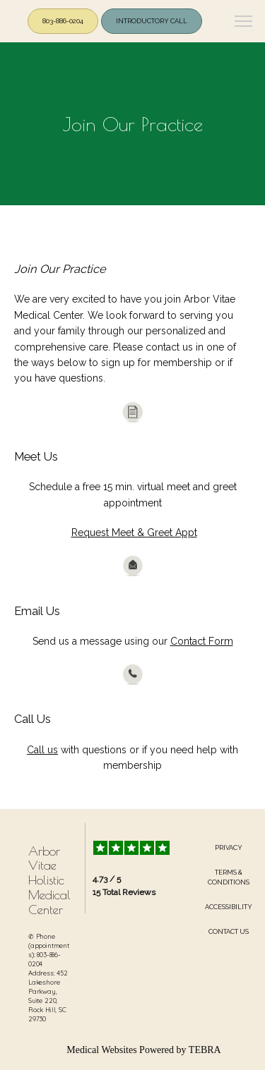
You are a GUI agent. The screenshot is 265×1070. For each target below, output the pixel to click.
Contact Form (201, 641)
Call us (42, 749)
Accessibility (228, 907)
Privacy (228, 847)
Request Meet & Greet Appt (134, 532)
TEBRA (205, 1050)
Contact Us (228, 931)
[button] (244, 22)
